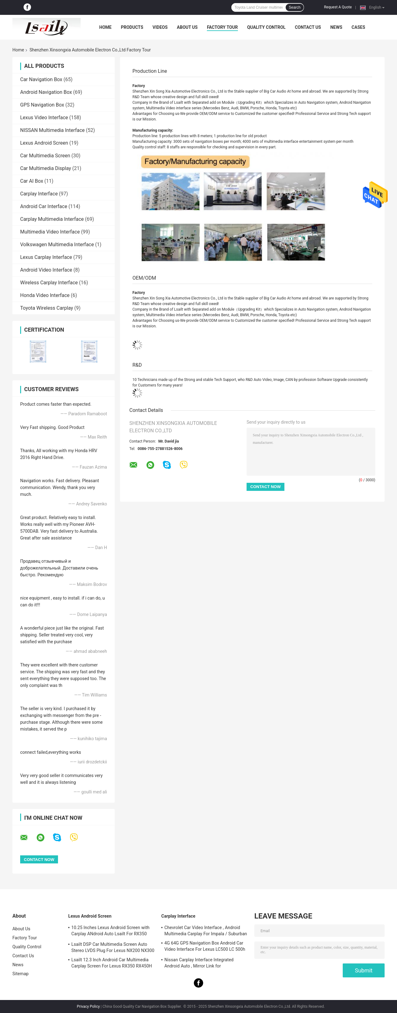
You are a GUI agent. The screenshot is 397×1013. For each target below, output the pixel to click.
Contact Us (308, 27)
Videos (160, 27)
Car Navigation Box (41, 79)
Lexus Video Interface (44, 117)
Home (105, 27)
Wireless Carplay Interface (49, 283)
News (336, 27)
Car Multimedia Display (45, 168)
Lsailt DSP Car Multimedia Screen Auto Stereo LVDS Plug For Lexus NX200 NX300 (112, 947)
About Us (187, 27)
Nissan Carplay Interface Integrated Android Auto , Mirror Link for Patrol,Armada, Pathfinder (199, 963)
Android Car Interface (43, 206)
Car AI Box (31, 181)
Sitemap (20, 973)
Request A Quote (338, 7)
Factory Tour (222, 27)
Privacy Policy (88, 1006)
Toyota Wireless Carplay (46, 308)
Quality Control (266, 27)
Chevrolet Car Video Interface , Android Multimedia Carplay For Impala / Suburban (205, 930)
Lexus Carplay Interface (46, 257)
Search (295, 7)
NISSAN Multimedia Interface (52, 130)
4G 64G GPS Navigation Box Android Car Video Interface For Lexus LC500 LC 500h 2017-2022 (204, 947)
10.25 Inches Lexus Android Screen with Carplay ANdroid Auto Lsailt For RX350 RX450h (110, 931)
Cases (358, 27)
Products (132, 27)
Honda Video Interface (44, 295)
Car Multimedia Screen (45, 156)
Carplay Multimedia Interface (52, 219)
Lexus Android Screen (44, 143)
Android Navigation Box (46, 92)
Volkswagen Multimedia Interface (57, 244)
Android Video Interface (46, 270)
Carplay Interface (39, 194)
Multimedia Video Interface (50, 232)
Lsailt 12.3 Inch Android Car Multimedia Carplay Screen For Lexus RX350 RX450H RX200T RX (111, 963)
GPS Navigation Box (42, 105)
